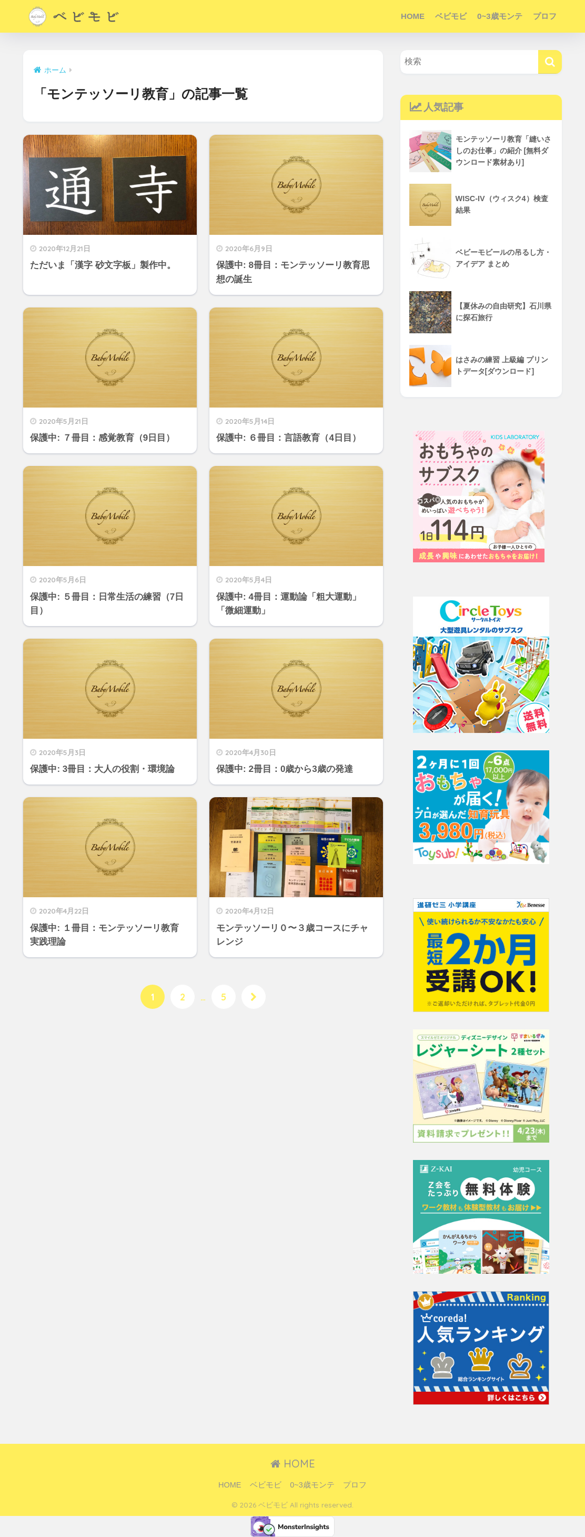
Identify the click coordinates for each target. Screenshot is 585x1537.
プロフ (545, 16)
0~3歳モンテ (499, 16)
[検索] (550, 62)
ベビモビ (451, 16)
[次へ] (255, 997)
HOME (413, 16)
